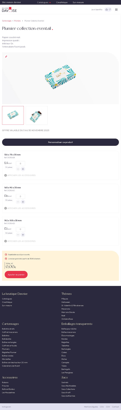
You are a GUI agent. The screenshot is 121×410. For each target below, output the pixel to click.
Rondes (64, 339)
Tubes (64, 366)
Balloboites (6, 339)
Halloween (66, 302)
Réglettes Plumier (9, 352)
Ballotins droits (8, 329)
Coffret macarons (9, 332)
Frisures (5, 386)
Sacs (65, 377)
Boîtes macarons (69, 332)
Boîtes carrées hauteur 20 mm (15, 362)
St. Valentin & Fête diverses (72, 305)
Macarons (66, 309)
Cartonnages (6, 21)
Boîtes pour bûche (69, 329)
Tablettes (65, 345)
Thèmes (67, 294)
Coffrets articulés (9, 345)
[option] (60, 78)
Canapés (65, 362)
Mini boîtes (6, 359)
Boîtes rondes (7, 356)
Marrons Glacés (68, 312)
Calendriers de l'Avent (11, 366)
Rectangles (66, 349)
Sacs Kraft (66, 392)
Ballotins (5, 335)
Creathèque (61, 2)
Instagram (6, 407)
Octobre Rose (67, 319)
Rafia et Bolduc (8, 389)
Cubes (64, 352)
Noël (63, 315)
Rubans (5, 382)
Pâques (65, 299)
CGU (102, 407)
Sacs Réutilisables (69, 386)
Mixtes (64, 359)
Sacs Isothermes (68, 396)
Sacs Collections (68, 389)
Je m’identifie (96, 9)
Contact (115, 407)
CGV (108, 407)
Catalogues (44, 2)
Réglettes (65, 342)
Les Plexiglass (67, 372)
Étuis (64, 356)
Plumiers (17, 21)
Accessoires (9, 377)
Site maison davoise (11, 2)
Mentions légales (91, 407)
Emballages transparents (77, 324)
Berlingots (66, 369)
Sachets (65, 382)
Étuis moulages (68, 335)
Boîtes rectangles (9, 342)
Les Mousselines (8, 392)
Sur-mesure (78, 2)
